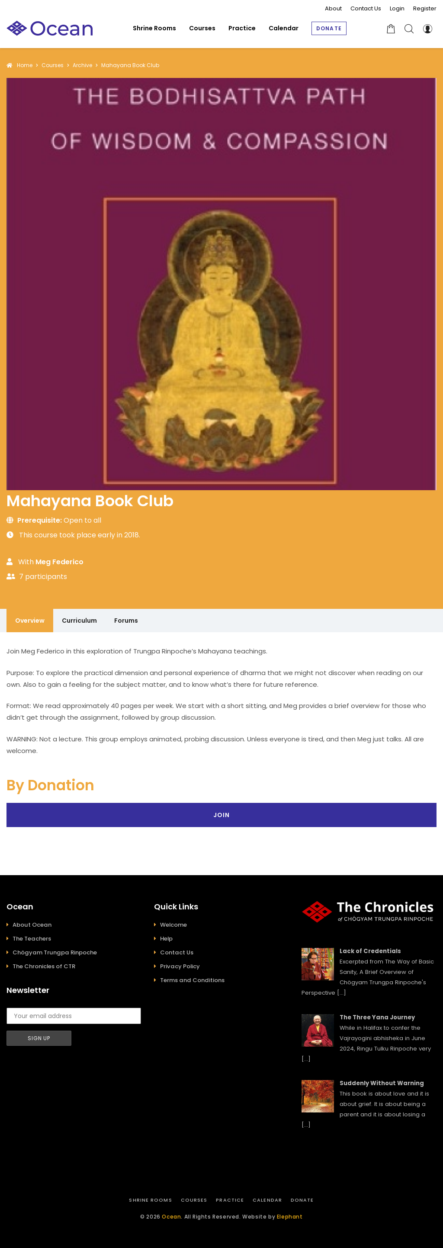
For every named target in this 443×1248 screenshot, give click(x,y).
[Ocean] (49, 28)
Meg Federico (59, 562)
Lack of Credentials (370, 951)
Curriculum (79, 620)
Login (397, 8)
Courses (194, 1199)
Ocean (171, 1216)
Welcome (173, 925)
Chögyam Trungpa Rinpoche (55, 952)
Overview (30, 620)
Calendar (267, 1199)
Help (166, 938)
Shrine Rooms (150, 1199)
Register (425, 8)
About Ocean (32, 925)
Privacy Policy (180, 966)
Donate (302, 1199)
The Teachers (32, 938)
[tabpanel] (221, 701)
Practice (230, 1199)
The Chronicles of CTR (44, 966)
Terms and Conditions (192, 980)
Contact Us (365, 8)
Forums (126, 620)
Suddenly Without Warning (382, 1083)
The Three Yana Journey (377, 1017)
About (333, 8)
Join (221, 815)
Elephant (290, 1216)
